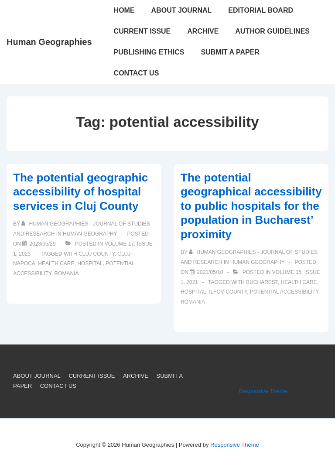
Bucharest (262, 282)
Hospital (90, 263)
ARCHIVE (203, 31)
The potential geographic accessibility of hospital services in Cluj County (80, 191)
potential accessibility (284, 292)
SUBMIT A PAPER (230, 52)
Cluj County (96, 254)
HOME (124, 10)
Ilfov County (228, 292)
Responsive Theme (263, 391)
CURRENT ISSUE (142, 31)
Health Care (56, 263)
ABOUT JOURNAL (181, 10)
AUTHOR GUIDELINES (272, 31)
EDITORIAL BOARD (260, 10)
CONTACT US (136, 73)
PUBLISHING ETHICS (149, 52)
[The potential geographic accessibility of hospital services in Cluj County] (42, 244)
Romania (67, 273)
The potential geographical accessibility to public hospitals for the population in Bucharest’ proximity (251, 206)
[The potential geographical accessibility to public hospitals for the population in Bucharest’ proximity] (210, 272)
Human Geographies (49, 42)
